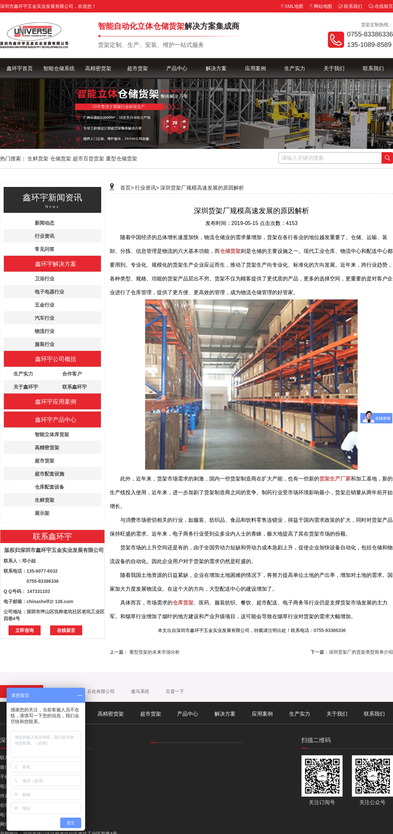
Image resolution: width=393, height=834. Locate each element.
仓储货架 (60, 158)
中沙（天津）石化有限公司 (87, 691)
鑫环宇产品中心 (55, 420)
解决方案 (216, 68)
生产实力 (294, 68)
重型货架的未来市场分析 (154, 652)
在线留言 (380, 6)
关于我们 (334, 68)
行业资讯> (147, 188)
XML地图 (292, 6)
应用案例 (255, 68)
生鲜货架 (38, 158)
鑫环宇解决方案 (55, 264)
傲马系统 (140, 691)
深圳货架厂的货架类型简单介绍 (361, 652)
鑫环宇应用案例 (55, 401)
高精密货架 (98, 68)
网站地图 (320, 6)
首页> (127, 188)
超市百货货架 (88, 158)
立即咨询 (24, 630)
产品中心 (176, 68)
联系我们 (350, 6)
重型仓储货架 (121, 158)
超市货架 (137, 68)
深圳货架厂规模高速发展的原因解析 (202, 188)
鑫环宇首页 (20, 68)
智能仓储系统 (59, 68)
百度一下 (175, 691)
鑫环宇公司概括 (55, 359)
